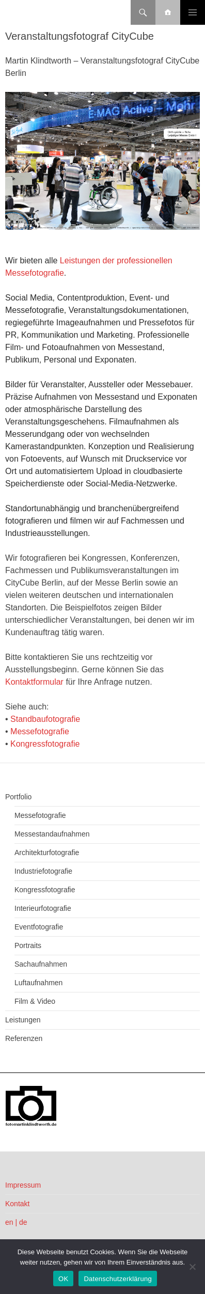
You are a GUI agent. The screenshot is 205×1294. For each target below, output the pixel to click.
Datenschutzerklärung (117, 1279)
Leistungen (23, 1020)
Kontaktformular (34, 681)
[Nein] (192, 1266)
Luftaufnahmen (38, 983)
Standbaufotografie (45, 719)
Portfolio (18, 797)
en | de (16, 1222)
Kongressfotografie (45, 743)
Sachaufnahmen (40, 964)
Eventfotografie (38, 927)
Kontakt (17, 1204)
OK (63, 1279)
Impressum (23, 1185)
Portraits (27, 945)
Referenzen (23, 1038)
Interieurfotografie (42, 908)
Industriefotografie (43, 871)
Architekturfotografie (46, 852)
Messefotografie (39, 731)
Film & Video (34, 1001)
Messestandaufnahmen (52, 834)
